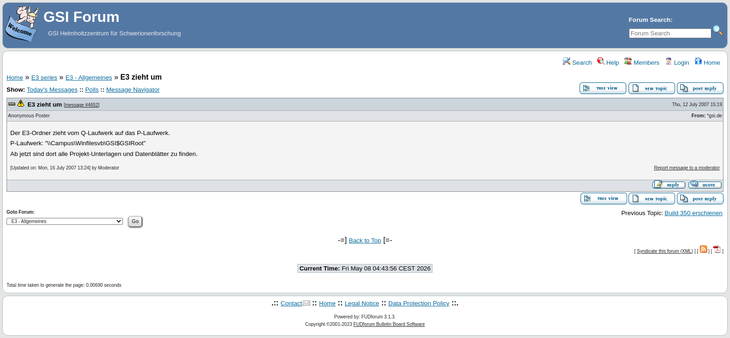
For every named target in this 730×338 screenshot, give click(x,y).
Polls (92, 89)
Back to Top (365, 240)
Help (608, 62)
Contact (291, 303)
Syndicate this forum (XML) (665, 251)
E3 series (44, 77)
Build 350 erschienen (694, 213)
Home (707, 62)
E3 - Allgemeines (89, 77)
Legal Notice (362, 303)
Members (641, 62)
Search (577, 62)
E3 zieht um (44, 104)
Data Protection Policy (418, 303)
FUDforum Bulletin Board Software (389, 324)
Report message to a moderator (687, 167)
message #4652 (81, 105)
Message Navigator (133, 89)
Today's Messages (52, 89)
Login (677, 62)
